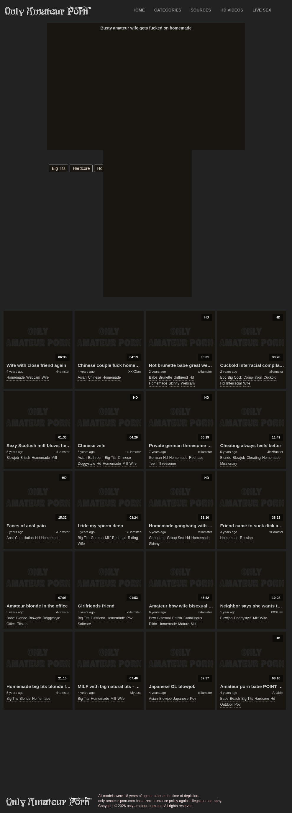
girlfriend (180, 377)
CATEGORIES (167, 10)
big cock (235, 377)
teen (153, 463)
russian (246, 538)
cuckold (270, 377)
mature (183, 624)
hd (191, 377)
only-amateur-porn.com (48, 802)
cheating (254, 458)
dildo (153, 624)
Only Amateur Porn (46, 11)
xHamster (63, 371)
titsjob (22, 624)
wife (45, 377)
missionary (228, 463)
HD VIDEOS (231, 10)
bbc (223, 377)
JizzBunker (275, 452)
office (11, 624)
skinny (174, 383)
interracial (234, 383)
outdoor (226, 704)
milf (54, 458)
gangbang (157, 538)
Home (138, 10)
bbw (152, 618)
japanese (180, 699)
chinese (94, 377)
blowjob (12, 458)
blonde (225, 458)
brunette (165, 377)
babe (153, 377)
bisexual (163, 618)
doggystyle (86, 463)
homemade (15, 377)
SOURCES (201, 10)
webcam (33, 377)
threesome (167, 463)
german (155, 458)
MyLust (135, 692)
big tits (58, 168)
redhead (196, 458)
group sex (175, 538)
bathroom (95, 458)
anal (10, 538)
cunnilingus (192, 618)
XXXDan (134, 371)
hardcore (81, 168)
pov (130, 618)
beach (235, 699)
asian (82, 377)
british (25, 458)
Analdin (278, 692)
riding (133, 538)
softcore (84, 624)
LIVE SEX (261, 10)
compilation (252, 377)
